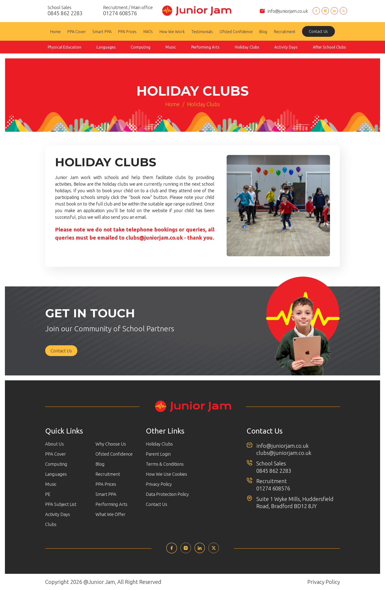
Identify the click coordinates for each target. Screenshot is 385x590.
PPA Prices (127, 31)
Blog (263, 31)
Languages (106, 47)
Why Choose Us (111, 443)
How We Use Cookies (166, 474)
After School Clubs (329, 47)
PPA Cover (76, 31)
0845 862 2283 (273, 471)
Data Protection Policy (167, 494)
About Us (54, 443)
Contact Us (318, 31)
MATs (148, 31)
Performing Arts (205, 47)
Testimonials (202, 31)
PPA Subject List (60, 504)
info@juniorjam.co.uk (288, 11)
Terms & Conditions (165, 464)
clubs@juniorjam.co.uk (154, 237)
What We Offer (110, 514)
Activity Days (286, 47)
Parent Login (158, 453)
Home (55, 31)
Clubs (50, 524)
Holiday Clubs (247, 47)
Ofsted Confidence (236, 31)
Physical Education (64, 47)
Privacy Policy (159, 484)
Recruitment (284, 31)
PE (47, 494)
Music (170, 47)
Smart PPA (102, 31)
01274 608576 (273, 488)
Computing (140, 47)
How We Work (172, 31)
